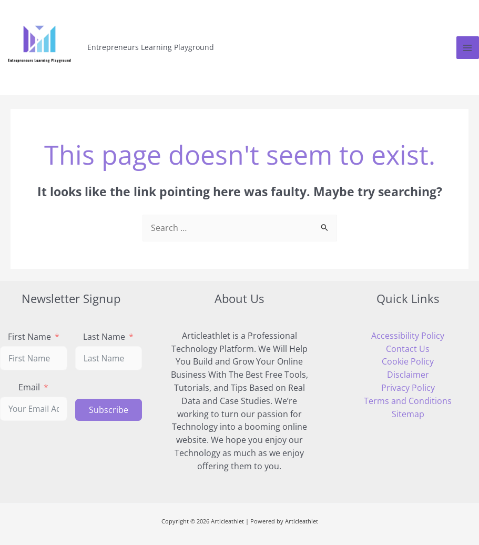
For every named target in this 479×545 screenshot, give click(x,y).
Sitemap (408, 414)
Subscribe (108, 410)
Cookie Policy (408, 361)
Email (29, 387)
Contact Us (408, 349)
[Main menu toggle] (467, 47)
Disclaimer (408, 374)
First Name (29, 336)
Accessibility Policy (407, 335)
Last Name (104, 336)
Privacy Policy (408, 387)
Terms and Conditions (408, 401)
